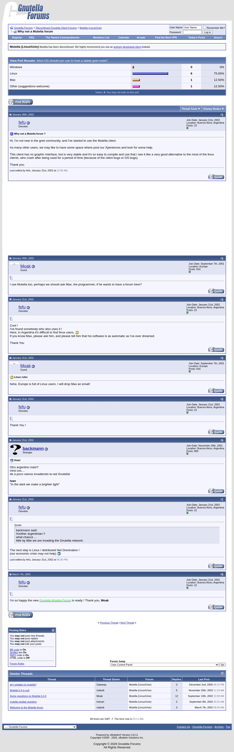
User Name (176, 27)
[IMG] (13, 655)
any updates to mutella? (23, 684)
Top (228, 726)
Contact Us (183, 726)
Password (175, 32)
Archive (219, 726)
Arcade (141, 37)
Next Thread (127, 622)
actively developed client (127, 46)
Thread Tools (189, 108)
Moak (25, 266)
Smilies (14, 652)
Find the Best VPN (166, 37)
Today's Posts (196, 37)
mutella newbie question (23, 701)
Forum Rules (17, 663)
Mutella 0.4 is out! (19, 690)
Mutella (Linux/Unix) (91, 28)
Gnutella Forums (23, 28)
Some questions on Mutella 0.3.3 (28, 696)
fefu (22, 122)
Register (17, 37)
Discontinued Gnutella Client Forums (56, 28)
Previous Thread (109, 622)
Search (218, 37)
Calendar (123, 37)
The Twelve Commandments (63, 37)
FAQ (31, 37)
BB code (14, 649)
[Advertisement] (117, 218)
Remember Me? (214, 28)
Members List (101, 37)
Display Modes (212, 108)
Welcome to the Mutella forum (26, 707)
